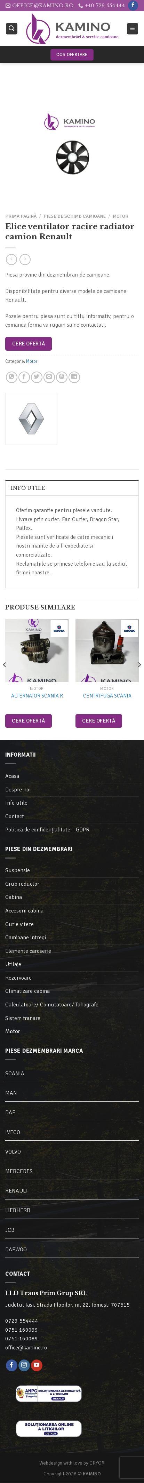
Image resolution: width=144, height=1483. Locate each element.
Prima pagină (21, 216)
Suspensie (17, 870)
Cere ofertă (28, 343)
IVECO (12, 1132)
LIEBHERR (17, 1210)
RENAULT (16, 1190)
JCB (10, 1230)
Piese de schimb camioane (74, 216)
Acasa (12, 776)
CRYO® (97, 1463)
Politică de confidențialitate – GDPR (47, 829)
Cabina (13, 897)
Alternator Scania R (37, 696)
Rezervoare (18, 977)
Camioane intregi (25, 937)
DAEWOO (16, 1249)
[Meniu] (132, 28)
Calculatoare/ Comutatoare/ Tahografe (51, 1004)
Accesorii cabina (24, 910)
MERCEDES (19, 1171)
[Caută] (12, 28)
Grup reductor (22, 883)
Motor (120, 216)
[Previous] (4, 678)
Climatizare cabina (27, 991)
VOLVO (13, 1151)
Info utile (28, 488)
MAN (11, 1093)
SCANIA (14, 1073)
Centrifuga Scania (107, 696)
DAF (10, 1112)
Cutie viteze (19, 924)
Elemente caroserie (28, 951)
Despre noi (18, 789)
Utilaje (13, 964)
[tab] (72, 487)
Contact (14, 816)
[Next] (139, 678)
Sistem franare (22, 1018)
